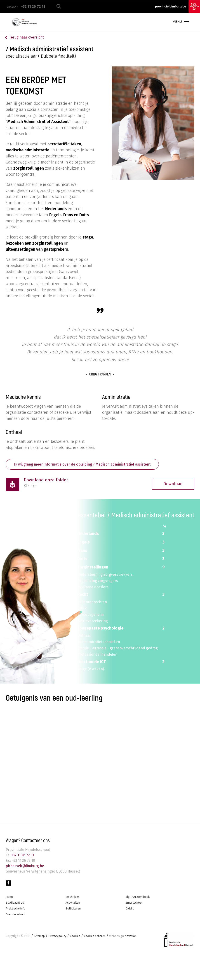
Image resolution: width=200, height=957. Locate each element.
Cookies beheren (100, 939)
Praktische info (16, 911)
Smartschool (134, 905)
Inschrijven (73, 899)
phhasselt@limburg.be (25, 867)
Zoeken (58, 6)
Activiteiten (73, 905)
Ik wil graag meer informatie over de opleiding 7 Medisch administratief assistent (91, 464)
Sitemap (40, 939)
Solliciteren (74, 911)
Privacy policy (59, 939)
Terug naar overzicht (26, 37)
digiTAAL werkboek (139, 899)
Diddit (129, 911)
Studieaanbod (15, 905)
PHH (27, 939)
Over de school (17, 917)
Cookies (78, 939)
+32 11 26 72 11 (22, 856)
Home (10, 899)
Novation (131, 939)
